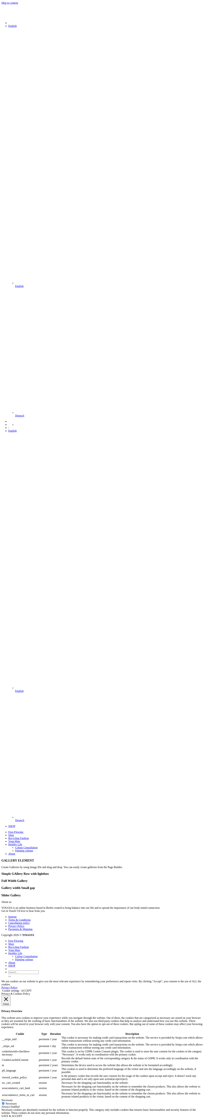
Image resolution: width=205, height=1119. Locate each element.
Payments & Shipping (20, 929)
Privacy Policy (16, 926)
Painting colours (24, 850)
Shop (11, 835)
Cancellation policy (19, 922)
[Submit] (9, 976)
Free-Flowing (15, 832)
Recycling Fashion (18, 838)
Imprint (12, 916)
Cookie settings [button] (10, 990)
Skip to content (9, 2)
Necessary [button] (7, 1100)
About (11, 853)
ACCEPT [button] (26, 990)
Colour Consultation (26, 847)
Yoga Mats (14, 841)
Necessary (11, 1103)
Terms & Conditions (19, 919)
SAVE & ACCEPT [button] (11, 1116)
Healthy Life (15, 844)
